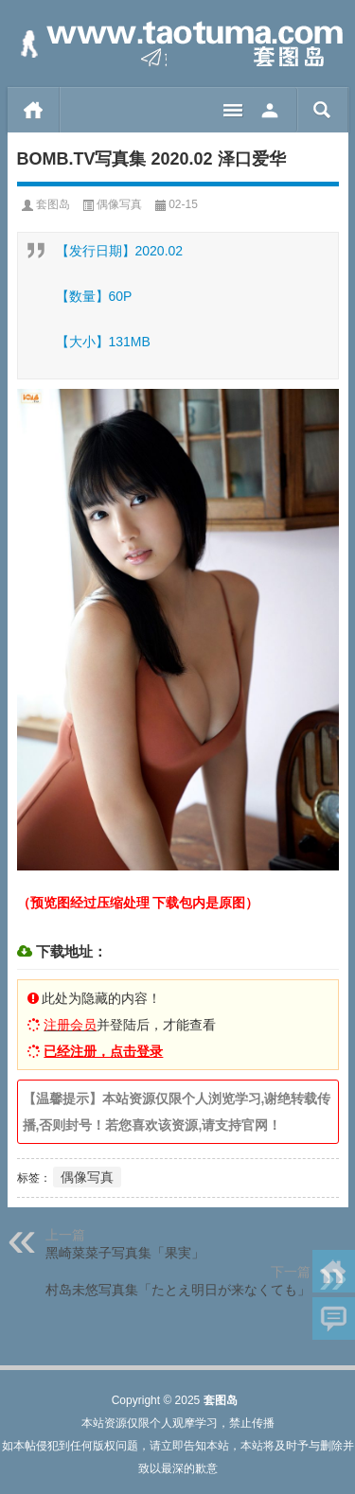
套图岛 (53, 204)
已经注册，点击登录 (103, 1051)
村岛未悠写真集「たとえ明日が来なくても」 (178, 1289)
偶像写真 (119, 204)
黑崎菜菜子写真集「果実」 (124, 1252)
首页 (34, 109)
